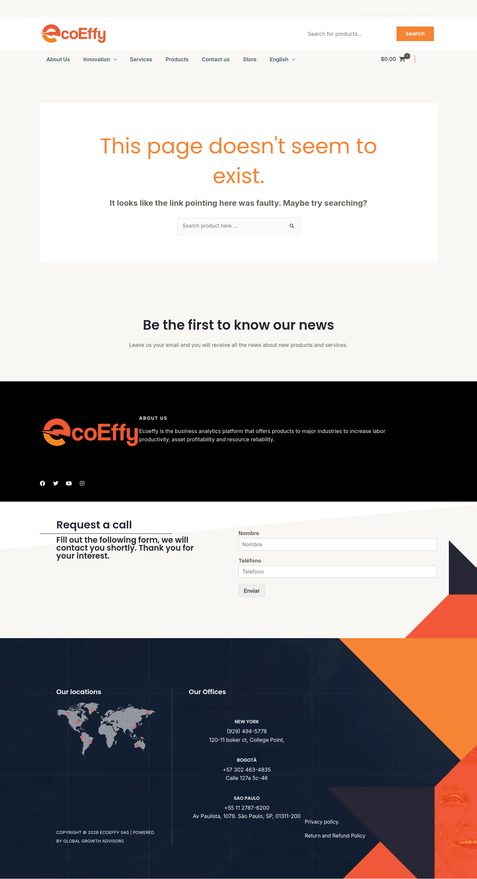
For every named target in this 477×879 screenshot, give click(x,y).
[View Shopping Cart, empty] (393, 59)
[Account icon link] (429, 59)
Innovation (100, 59)
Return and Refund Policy (336, 836)
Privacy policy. (323, 822)
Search (415, 33)
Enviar (252, 591)
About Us (58, 59)
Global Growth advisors (93, 841)
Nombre (248, 533)
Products (177, 59)
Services (141, 59)
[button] (113, 59)
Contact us (216, 59)
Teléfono (249, 561)
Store (249, 59)
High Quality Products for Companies (396, 8)
